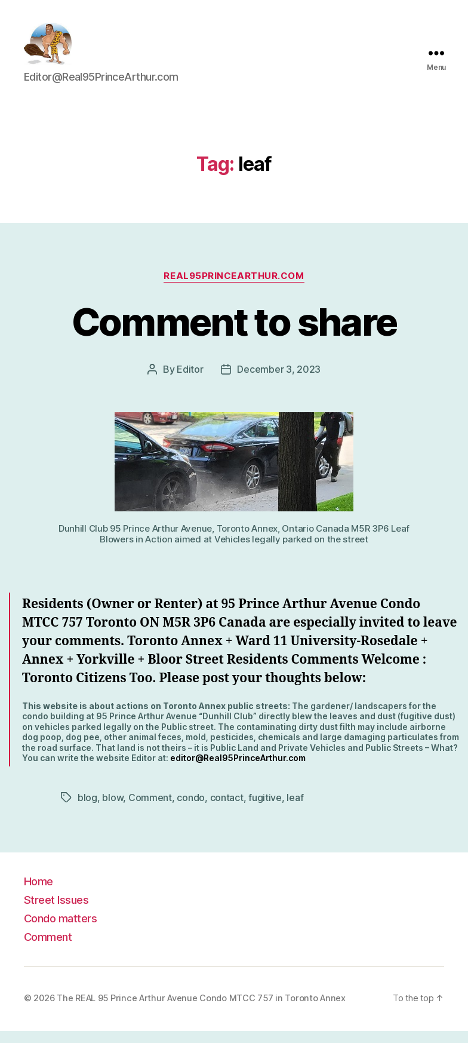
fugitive (265, 809)
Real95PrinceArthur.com (234, 288)
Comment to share (234, 334)
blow (112, 809)
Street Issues (56, 911)
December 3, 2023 (279, 381)
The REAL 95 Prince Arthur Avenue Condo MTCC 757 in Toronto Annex (201, 1010)
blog (87, 809)
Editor (190, 381)
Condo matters (60, 930)
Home (38, 893)
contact (227, 809)
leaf (295, 809)
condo (191, 809)
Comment (150, 809)
